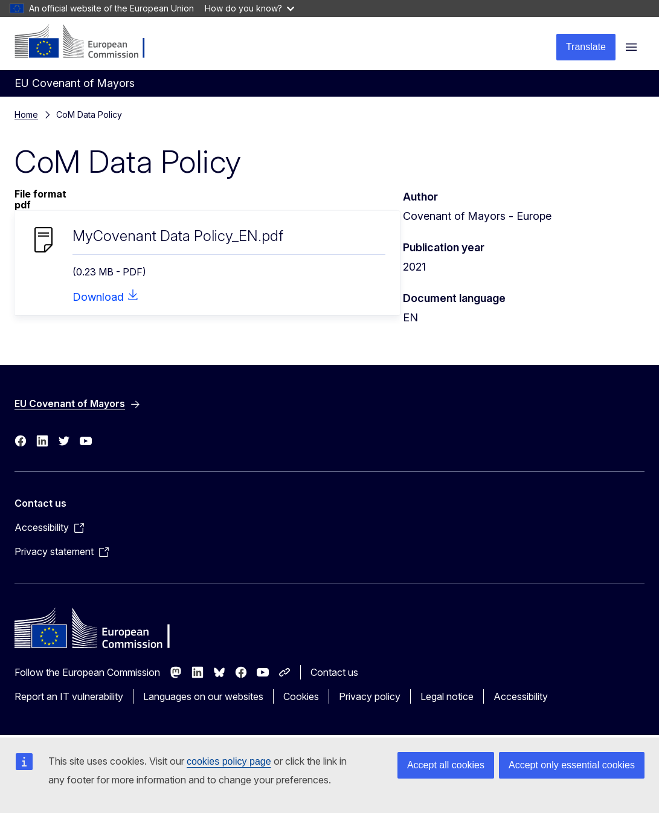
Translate (586, 47)
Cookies (301, 696)
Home (26, 114)
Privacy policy (369, 696)
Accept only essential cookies (572, 765)
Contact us (334, 672)
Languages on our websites (203, 696)
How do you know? (249, 8)
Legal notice (447, 696)
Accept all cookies (445, 765)
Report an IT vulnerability (68, 696)
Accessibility (520, 696)
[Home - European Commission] (87, 42)
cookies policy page (229, 761)
